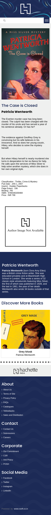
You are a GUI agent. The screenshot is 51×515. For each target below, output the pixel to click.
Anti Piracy (8, 460)
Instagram (7, 486)
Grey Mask (25, 351)
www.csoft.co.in (21, 509)
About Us (7, 390)
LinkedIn (7, 491)
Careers (7, 437)
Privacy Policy (9, 398)
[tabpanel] (25, 334)
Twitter (6, 482)
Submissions (9, 433)
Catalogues (8, 407)
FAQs (5, 402)
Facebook (7, 478)
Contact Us (8, 429)
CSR (5, 456)
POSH (6, 464)
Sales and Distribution (13, 415)
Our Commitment (11, 451)
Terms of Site (9, 394)
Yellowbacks (8, 411)
